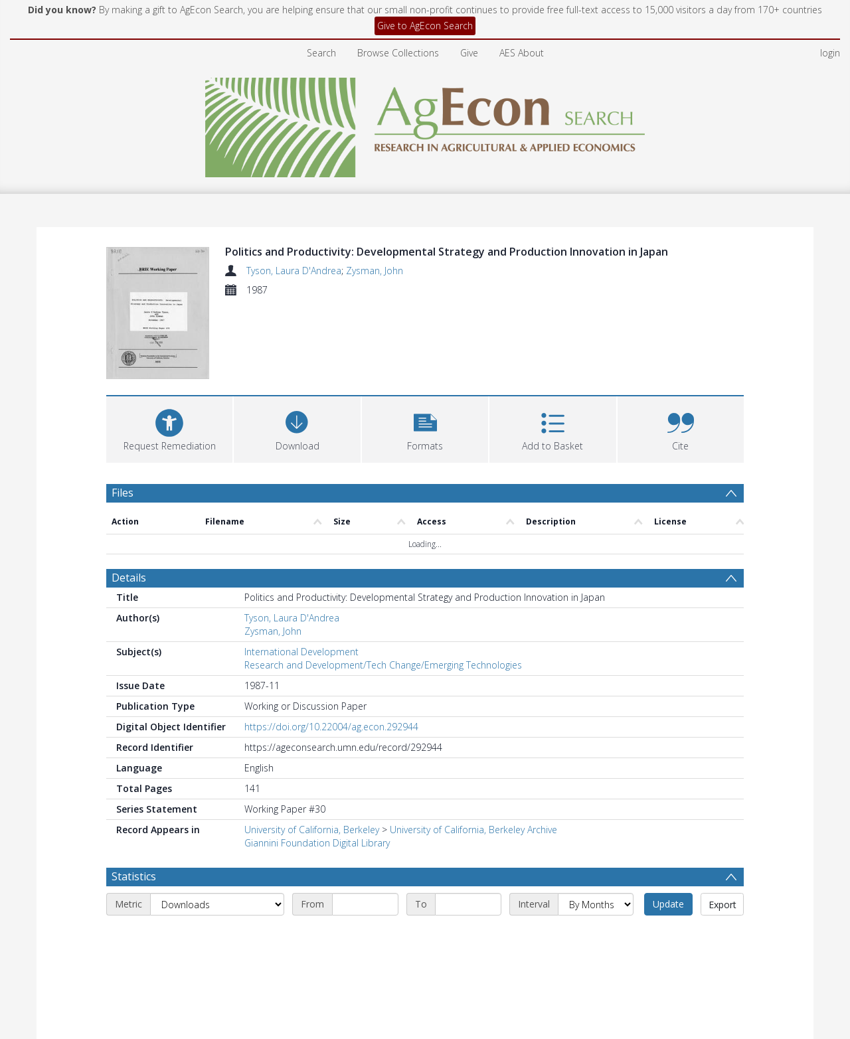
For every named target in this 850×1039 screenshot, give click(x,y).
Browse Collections (398, 52)
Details (129, 577)
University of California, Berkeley (311, 829)
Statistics (134, 876)
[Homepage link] (425, 123)
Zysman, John (374, 270)
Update (668, 904)
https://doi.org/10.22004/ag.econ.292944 (331, 726)
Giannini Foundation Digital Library (317, 843)
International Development (301, 651)
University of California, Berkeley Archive (473, 829)
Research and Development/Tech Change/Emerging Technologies (383, 665)
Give (469, 52)
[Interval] (596, 904)
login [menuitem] (830, 52)
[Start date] (365, 904)
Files (122, 492)
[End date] (468, 904)
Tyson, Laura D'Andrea (293, 270)
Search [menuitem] (321, 52)
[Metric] (217, 904)
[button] (425, 427)
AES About (521, 52)
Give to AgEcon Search (425, 25)
